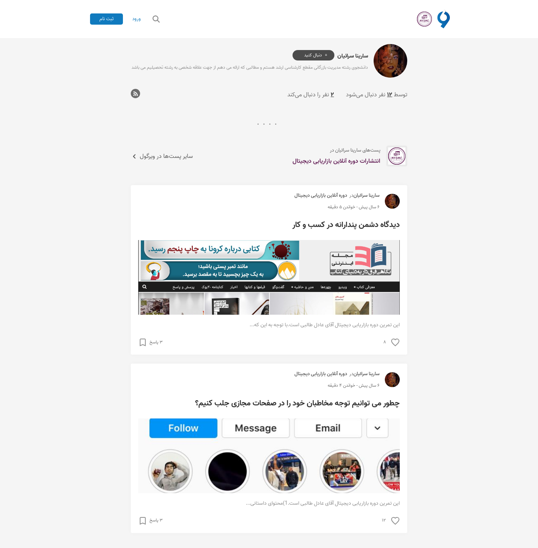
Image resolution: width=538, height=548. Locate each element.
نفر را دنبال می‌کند (310, 95)
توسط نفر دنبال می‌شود (376, 95)
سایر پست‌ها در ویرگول (162, 156)
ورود (136, 19)
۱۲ (384, 520)
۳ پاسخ (156, 342)
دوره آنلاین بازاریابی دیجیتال (320, 195)
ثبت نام (106, 19)
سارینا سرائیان (352, 55)
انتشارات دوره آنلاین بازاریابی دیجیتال (336, 161)
